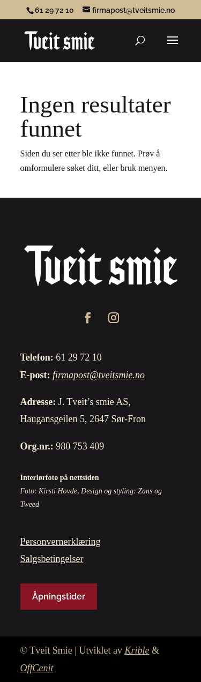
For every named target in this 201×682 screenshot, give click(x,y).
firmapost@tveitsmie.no (99, 375)
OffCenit (37, 668)
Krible (136, 650)
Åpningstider (58, 596)
